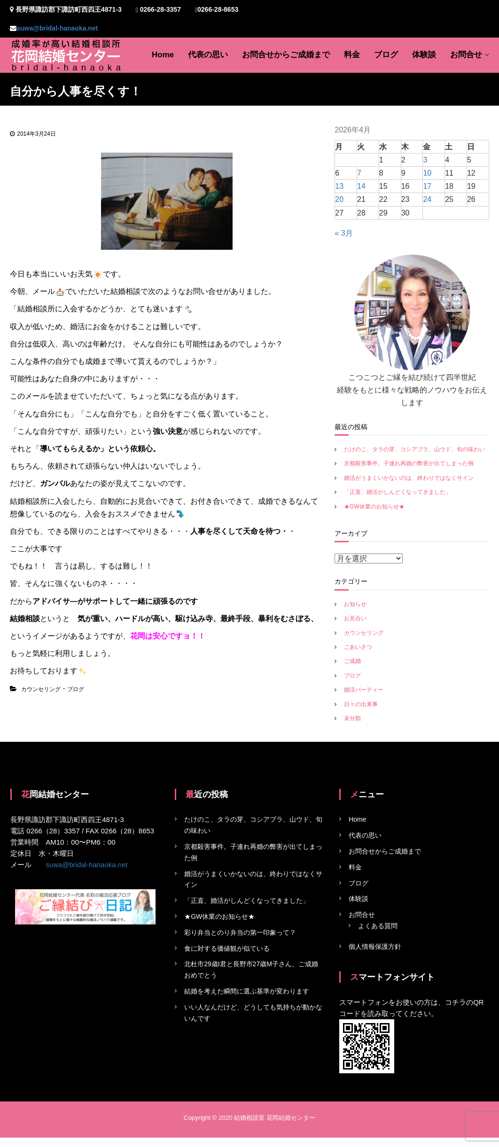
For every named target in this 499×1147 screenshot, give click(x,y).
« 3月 (343, 233)
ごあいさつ (358, 647)
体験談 (424, 54)
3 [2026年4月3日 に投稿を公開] (425, 160)
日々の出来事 (361, 704)
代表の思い (208, 54)
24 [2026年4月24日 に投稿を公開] (427, 199)
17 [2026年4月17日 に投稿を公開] (427, 186)
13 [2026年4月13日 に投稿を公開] (339, 186)
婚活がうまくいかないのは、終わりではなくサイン (409, 478)
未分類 (352, 718)
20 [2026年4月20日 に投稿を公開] (339, 199)
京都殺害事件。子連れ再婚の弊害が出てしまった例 (409, 463)
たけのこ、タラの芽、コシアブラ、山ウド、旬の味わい (414, 449)
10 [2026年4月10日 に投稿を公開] (427, 173)
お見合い (355, 618)
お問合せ (466, 54)
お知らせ (355, 604)
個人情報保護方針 (375, 946)
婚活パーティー (363, 689)
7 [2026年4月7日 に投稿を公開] (359, 173)
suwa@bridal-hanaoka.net (57, 28)
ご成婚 (352, 661)
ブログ (386, 54)
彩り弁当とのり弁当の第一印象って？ (240, 932)
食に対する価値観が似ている (227, 948)
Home (163, 54)
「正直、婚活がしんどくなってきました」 (397, 492)
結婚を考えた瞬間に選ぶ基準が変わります (246, 991)
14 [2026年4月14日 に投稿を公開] (361, 186)
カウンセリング (41, 689)
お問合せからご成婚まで (286, 54)
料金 (352, 54)
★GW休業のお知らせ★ (374, 506)
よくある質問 (378, 926)
